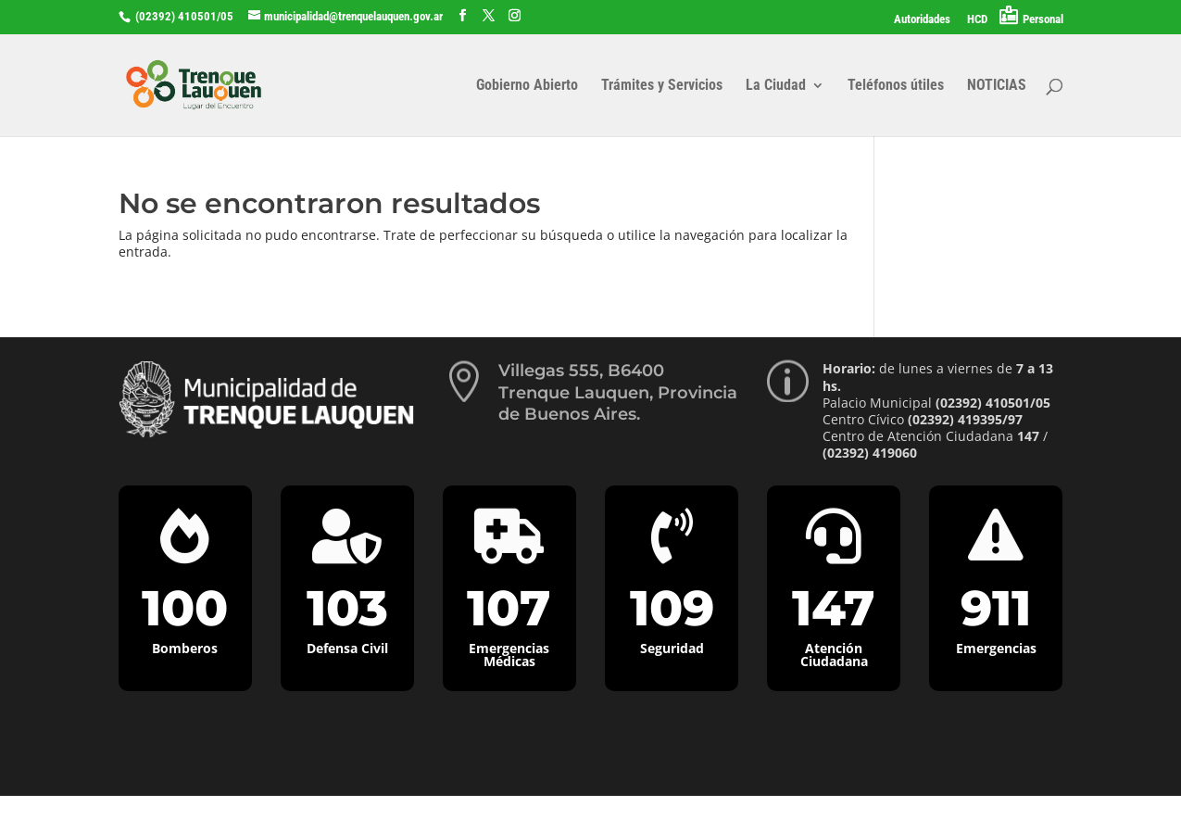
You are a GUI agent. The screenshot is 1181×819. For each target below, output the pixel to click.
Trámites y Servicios (661, 86)
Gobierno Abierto (527, 86)
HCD (977, 19)
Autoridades (922, 19)
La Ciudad (776, 86)
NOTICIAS (996, 86)
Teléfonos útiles (896, 86)
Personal (1043, 19)
